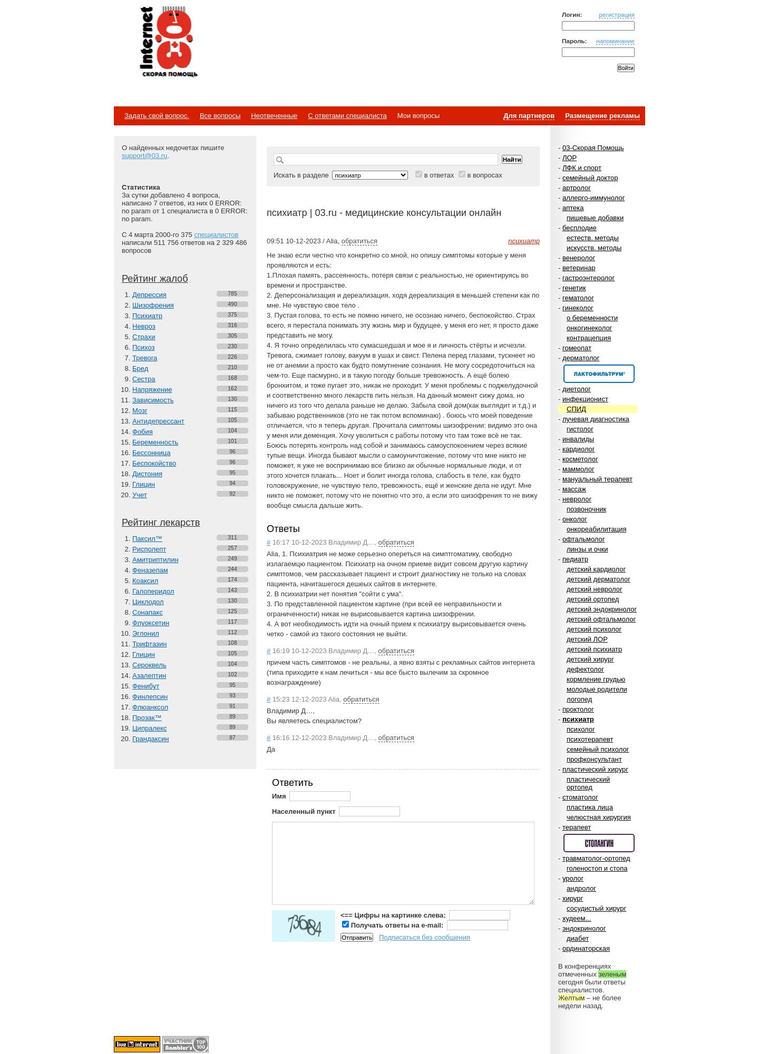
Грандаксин (150, 739)
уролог (572, 878)
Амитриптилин (155, 560)
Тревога (144, 358)
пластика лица (590, 807)
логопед (579, 699)
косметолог (580, 459)
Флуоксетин (150, 623)
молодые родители (597, 689)
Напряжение (152, 389)
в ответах (439, 175)
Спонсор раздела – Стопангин (599, 843)
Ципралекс (149, 728)
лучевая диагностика (595, 419)
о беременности (592, 318)
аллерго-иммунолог (593, 198)
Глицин (143, 484)
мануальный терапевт (597, 479)
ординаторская (586, 948)
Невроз (143, 326)
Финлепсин (150, 697)
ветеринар (579, 268)
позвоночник (586, 509)
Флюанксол (150, 707)
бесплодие (579, 228)
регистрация (617, 14)
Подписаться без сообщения (424, 937)
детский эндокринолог (602, 609)
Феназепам (150, 570)
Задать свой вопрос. (156, 116)
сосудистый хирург (596, 908)
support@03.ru (144, 156)
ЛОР (569, 158)
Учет (139, 495)
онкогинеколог (589, 328)
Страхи (143, 337)
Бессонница (151, 453)
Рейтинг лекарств (161, 522)
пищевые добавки (595, 218)
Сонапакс (147, 612)
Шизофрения (153, 305)
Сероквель (149, 665)
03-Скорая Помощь (593, 148)
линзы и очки (587, 549)
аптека (573, 208)
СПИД (576, 409)
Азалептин (149, 675)
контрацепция (589, 338)
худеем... (576, 918)
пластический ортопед (588, 783)
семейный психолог (598, 749)
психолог (581, 729)
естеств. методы (593, 238)
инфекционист (585, 399)
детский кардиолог (596, 569)
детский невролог (594, 589)
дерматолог (580, 358)
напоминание (615, 40)
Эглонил (145, 633)
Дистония (147, 474)
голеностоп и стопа (597, 868)
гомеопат (576, 348)
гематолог (578, 298)
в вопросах (484, 175)
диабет (578, 938)
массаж (574, 489)
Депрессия (149, 295)
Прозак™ (147, 718)
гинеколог (577, 308)
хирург (572, 898)
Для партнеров (528, 116)
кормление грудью (596, 679)
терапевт (576, 827)
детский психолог (594, 629)
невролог (576, 499)
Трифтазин (149, 644)
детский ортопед (593, 599)
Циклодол (148, 602)
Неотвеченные (274, 116)
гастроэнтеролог (588, 278)
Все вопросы (220, 116)
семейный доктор (590, 178)
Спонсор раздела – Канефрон (599, 374)
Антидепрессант (158, 421)
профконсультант (594, 759)
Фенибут (145, 686)
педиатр (575, 559)
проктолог (578, 709)
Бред (140, 368)
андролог (581, 888)
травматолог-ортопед (596, 858)
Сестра (143, 379)
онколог (574, 519)
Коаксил (145, 581)
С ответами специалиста (347, 116)
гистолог (580, 429)
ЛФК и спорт (581, 168)
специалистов (216, 235)
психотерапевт (590, 739)
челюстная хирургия (599, 817)
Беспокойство (154, 463)
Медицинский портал (168, 42)
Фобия (142, 432)
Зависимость (152, 400)
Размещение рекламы (602, 116)
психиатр (578, 719)
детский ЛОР (587, 639)
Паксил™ (147, 539)
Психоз (143, 347)
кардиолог (578, 449)
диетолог (576, 389)
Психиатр (147, 316)
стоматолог (580, 797)
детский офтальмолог (601, 619)
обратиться (359, 241)
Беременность (155, 442)
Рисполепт (149, 549)
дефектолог (585, 669)
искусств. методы (594, 248)
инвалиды (578, 439)
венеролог (578, 258)
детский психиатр (594, 649)
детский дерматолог (598, 579)
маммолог (578, 469)
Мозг (140, 411)
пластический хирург (595, 769)
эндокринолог (584, 928)
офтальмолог (583, 539)
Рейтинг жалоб (155, 278)
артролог (576, 188)
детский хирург (590, 659)
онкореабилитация (597, 529)
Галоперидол (153, 591)
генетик (574, 288)
